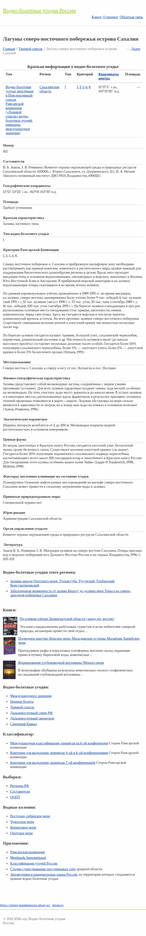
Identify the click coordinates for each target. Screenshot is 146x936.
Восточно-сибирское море (30, 816)
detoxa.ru (57, 905)
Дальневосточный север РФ (31, 713)
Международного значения (31, 696)
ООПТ (15, 797)
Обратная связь (131, 17)
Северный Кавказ (23, 724)
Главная (9, 49)
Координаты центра (108, 76)
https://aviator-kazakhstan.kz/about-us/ (25, 905)
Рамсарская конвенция (27, 852)
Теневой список (31, 49)
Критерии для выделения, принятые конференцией (52, 763)
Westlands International (28, 858)
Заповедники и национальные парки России (43, 874)
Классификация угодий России (33, 863)
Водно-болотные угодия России (39, 10)
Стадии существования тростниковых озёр (43, 869)
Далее (135, 49)
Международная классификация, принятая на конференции (59, 743)
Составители (20, 791)
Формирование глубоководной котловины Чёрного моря (61, 663)
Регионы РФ (19, 786)
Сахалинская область (49, 89)
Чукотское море (22, 822)
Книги (96, 17)
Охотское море (21, 833)
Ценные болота (21, 702)
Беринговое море (23, 827)
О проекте (110, 17)
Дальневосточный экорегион (32, 718)
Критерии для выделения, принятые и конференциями (59, 753)
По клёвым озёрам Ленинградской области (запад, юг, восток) (67, 619)
